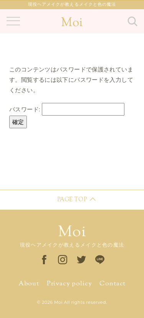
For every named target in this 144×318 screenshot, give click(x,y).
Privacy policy (69, 283)
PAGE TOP (72, 200)
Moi (72, 23)
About (28, 283)
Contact (112, 283)
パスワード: (66, 109)
